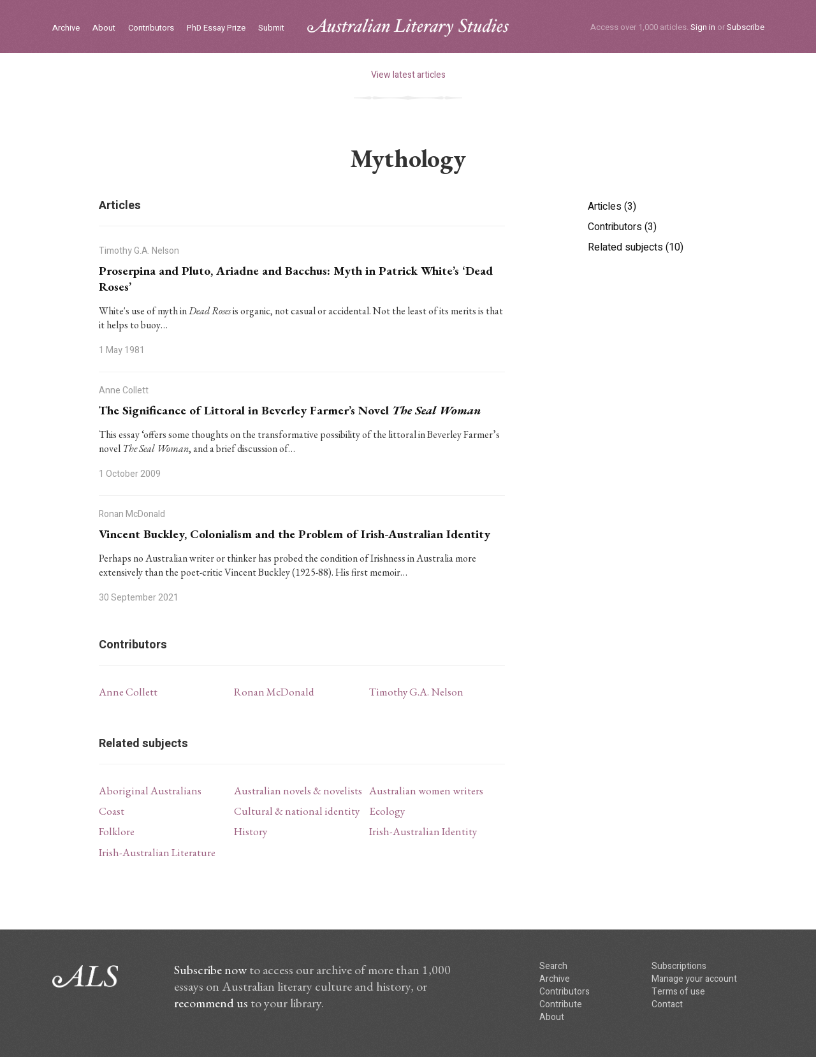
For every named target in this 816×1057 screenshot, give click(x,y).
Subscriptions (679, 966)
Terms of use (678, 991)
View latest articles (408, 75)
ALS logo (408, 27)
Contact (667, 1004)
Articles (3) (612, 206)
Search (553, 966)
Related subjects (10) (635, 247)
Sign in (702, 27)
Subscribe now (210, 969)
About (103, 28)
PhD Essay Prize (216, 28)
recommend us (211, 1003)
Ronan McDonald (274, 692)
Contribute (560, 1004)
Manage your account (694, 979)
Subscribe (745, 27)
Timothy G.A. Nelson (416, 692)
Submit (271, 28)
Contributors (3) (622, 227)
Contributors (151, 28)
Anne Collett (128, 692)
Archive (66, 28)
